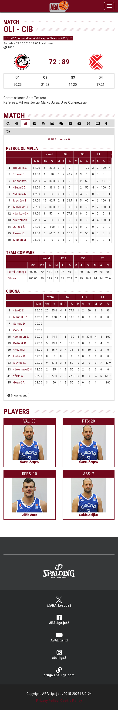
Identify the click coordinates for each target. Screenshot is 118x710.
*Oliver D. (19, 174)
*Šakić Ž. (18, 310)
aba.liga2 (59, 655)
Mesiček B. (20, 200)
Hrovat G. (19, 233)
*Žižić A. (18, 376)
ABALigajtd (59, 637)
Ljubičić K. (19, 356)
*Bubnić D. (19, 187)
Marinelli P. (20, 317)
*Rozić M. (19, 349)
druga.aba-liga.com (59, 672)
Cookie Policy (71, 701)
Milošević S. (20, 207)
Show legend (17, 395)
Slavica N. (19, 362)
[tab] (8, 123)
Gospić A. (19, 382)
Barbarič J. (20, 167)
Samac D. (19, 323)
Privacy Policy (47, 701)
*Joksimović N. (22, 369)
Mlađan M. (20, 239)
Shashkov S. (21, 181)
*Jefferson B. (21, 220)
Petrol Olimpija (22, 148)
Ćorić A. (18, 330)
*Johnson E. (21, 336)
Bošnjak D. (20, 343)
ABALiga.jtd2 (59, 620)
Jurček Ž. (19, 226)
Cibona (11, 278)
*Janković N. (21, 213)
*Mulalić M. (20, 194)
